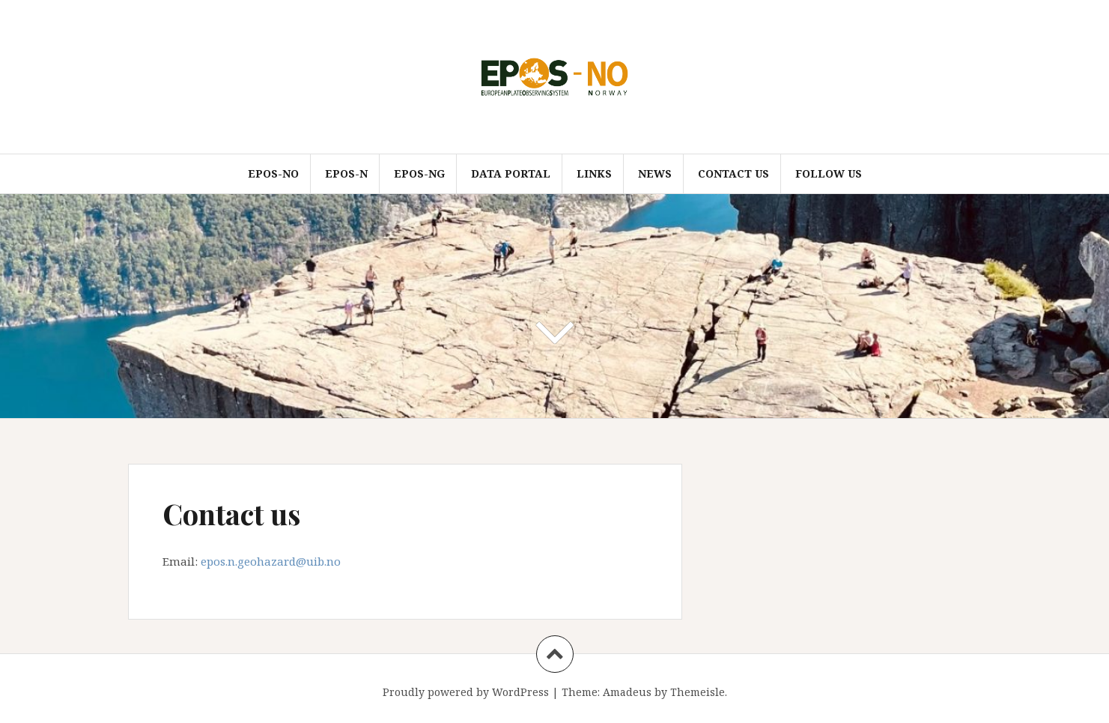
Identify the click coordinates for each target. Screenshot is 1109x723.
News (655, 173)
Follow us (828, 173)
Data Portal (510, 173)
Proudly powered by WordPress (466, 692)
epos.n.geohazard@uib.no (271, 561)
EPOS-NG (419, 173)
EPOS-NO (273, 173)
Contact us (733, 173)
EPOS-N (346, 173)
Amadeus (627, 692)
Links (594, 173)
